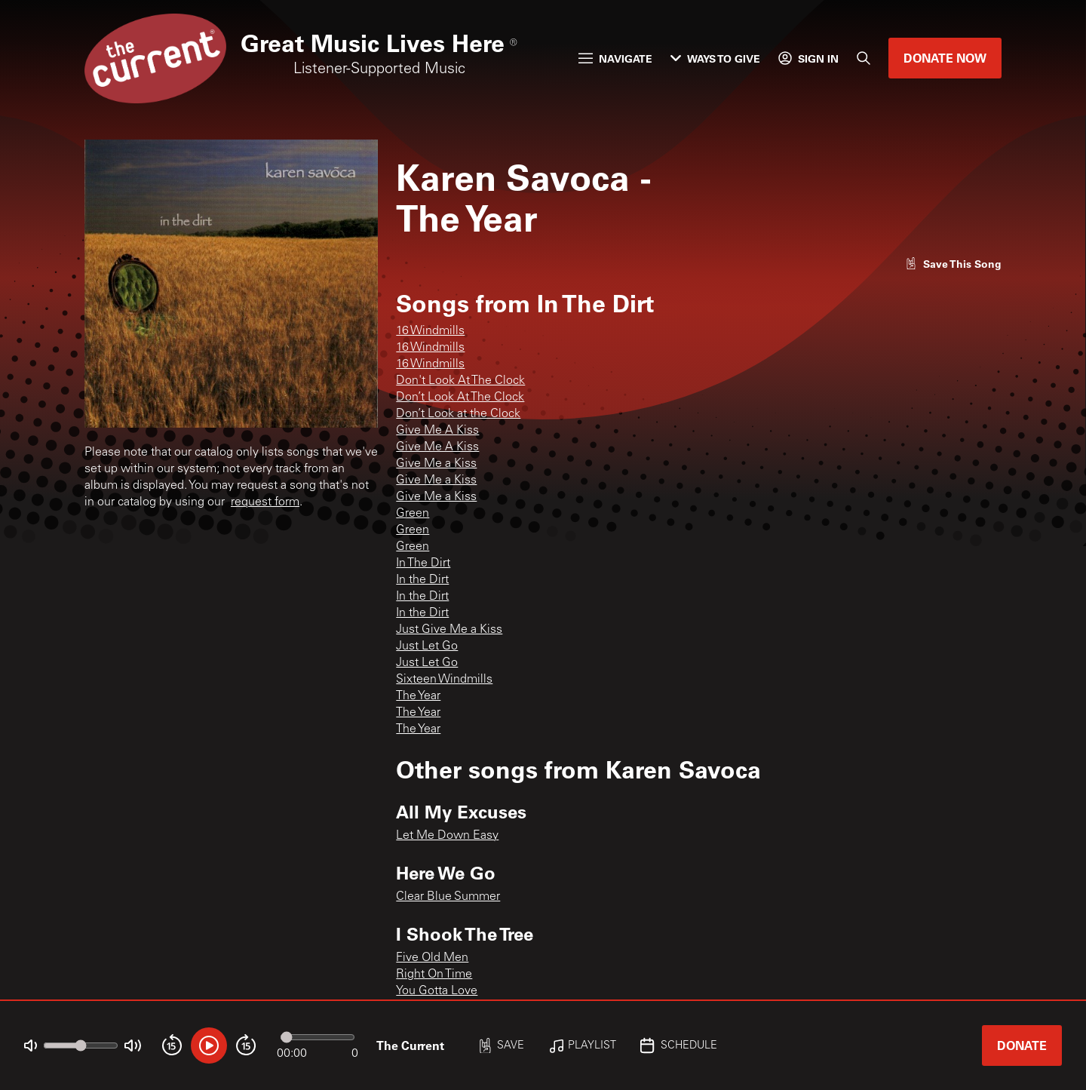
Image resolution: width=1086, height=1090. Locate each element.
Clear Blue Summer (448, 897)
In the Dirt (422, 580)
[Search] (863, 58)
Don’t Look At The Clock (460, 397)
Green (412, 514)
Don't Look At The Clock (460, 381)
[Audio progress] (317, 1037)
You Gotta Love (436, 991)
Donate (1022, 1045)
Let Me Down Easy (447, 836)
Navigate (615, 58)
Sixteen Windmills (444, 680)
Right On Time (434, 975)
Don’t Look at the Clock (458, 414)
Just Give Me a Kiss (449, 630)
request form (265, 502)
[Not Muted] (30, 1045)
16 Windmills (430, 331)
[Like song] (953, 263)
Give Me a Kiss (436, 464)
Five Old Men (432, 958)
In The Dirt (423, 563)
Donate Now (944, 58)
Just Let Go (427, 646)
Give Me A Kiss (437, 431)
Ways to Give (715, 58)
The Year (418, 696)
